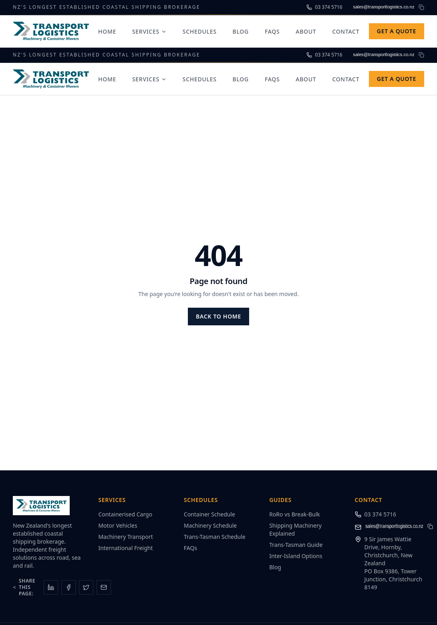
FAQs (272, 31)
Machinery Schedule (210, 525)
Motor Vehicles (117, 525)
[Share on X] (86, 587)
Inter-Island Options (295, 556)
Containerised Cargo (125, 514)
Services (149, 31)
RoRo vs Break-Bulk (294, 514)
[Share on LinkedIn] (51, 587)
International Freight (125, 548)
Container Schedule (209, 514)
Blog (241, 31)
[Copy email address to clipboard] (421, 7)
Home (107, 31)
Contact (345, 31)
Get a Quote (396, 31)
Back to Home (218, 316)
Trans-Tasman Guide (295, 544)
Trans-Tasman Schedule (215, 536)
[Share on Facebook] (68, 587)
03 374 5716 (380, 514)
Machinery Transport (125, 536)
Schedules (200, 31)
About (306, 31)
